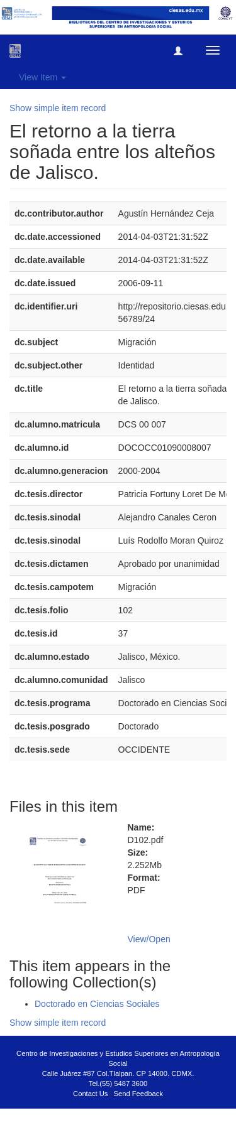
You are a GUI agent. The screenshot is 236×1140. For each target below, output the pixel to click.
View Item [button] (42, 77)
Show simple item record (57, 108)
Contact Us (90, 1093)
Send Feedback (138, 1093)
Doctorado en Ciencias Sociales (97, 1004)
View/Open (149, 939)
